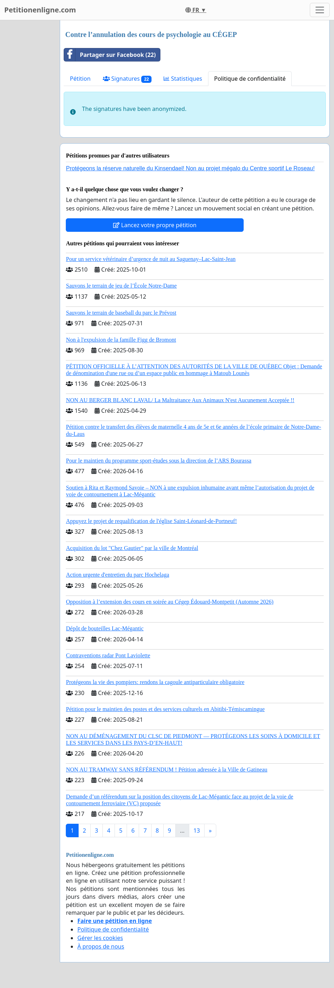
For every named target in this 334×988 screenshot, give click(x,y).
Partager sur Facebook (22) (109, 54)
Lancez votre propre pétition (154, 225)
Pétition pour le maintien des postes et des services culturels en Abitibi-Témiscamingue (165, 709)
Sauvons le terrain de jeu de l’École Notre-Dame (121, 286)
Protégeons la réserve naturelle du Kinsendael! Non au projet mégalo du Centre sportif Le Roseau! (190, 168)
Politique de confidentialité (250, 78)
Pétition (80, 78)
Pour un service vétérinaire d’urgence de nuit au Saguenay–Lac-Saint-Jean (150, 259)
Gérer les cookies (100, 938)
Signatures (127, 79)
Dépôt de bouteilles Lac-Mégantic (104, 628)
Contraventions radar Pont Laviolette (108, 655)
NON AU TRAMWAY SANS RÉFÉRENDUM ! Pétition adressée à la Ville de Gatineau (166, 770)
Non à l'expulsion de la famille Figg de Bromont (121, 340)
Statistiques (183, 78)
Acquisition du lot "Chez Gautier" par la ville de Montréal (132, 548)
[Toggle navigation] (320, 10)
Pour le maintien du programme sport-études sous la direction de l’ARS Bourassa (158, 461)
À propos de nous (100, 946)
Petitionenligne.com (40, 10)
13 (196, 830)
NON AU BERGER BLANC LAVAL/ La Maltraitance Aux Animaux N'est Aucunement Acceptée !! (180, 400)
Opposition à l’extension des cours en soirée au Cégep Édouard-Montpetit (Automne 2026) (169, 602)
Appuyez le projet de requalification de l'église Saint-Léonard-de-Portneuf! (151, 521)
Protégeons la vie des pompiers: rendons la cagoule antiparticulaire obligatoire (155, 682)
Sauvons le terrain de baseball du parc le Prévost (121, 313)
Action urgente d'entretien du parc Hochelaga (117, 575)
